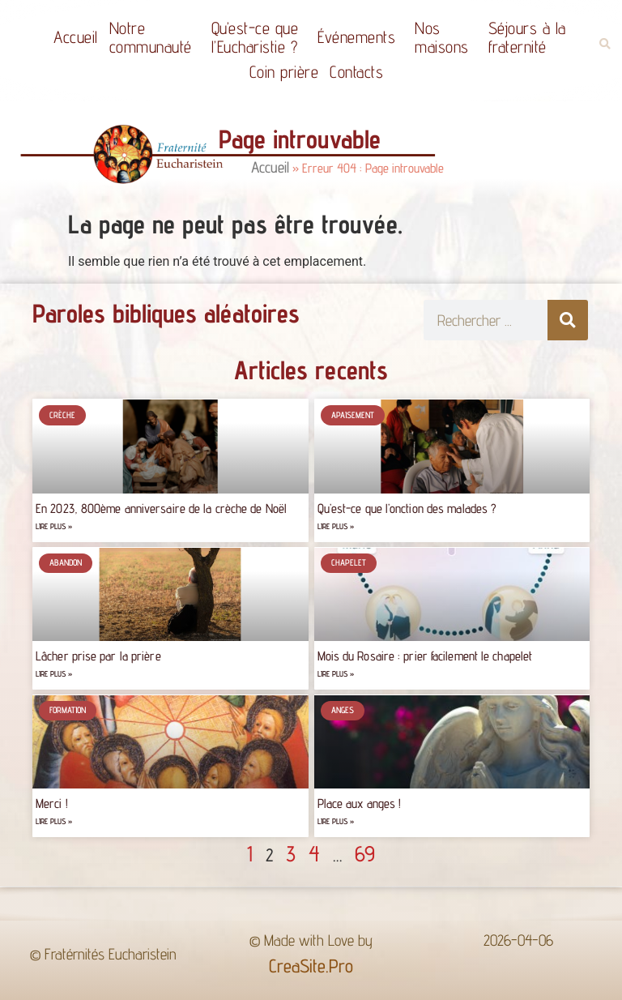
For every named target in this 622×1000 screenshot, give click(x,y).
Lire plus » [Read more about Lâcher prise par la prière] (54, 673)
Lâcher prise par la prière (98, 656)
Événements (360, 37)
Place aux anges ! (359, 803)
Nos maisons (446, 37)
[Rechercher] (567, 320)
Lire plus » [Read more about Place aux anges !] (335, 821)
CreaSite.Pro (311, 965)
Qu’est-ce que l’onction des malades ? (407, 508)
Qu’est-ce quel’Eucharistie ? (259, 37)
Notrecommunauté (154, 37)
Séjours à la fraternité (531, 37)
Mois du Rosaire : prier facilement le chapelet (425, 656)
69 (365, 853)
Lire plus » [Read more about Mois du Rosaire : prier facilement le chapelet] (335, 673)
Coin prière (284, 72)
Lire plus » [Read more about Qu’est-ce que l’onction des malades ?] (335, 526)
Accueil (75, 37)
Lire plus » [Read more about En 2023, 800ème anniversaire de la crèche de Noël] (54, 526)
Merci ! (52, 803)
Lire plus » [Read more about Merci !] (54, 821)
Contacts (356, 72)
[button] (604, 44)
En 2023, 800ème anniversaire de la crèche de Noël (163, 508)
